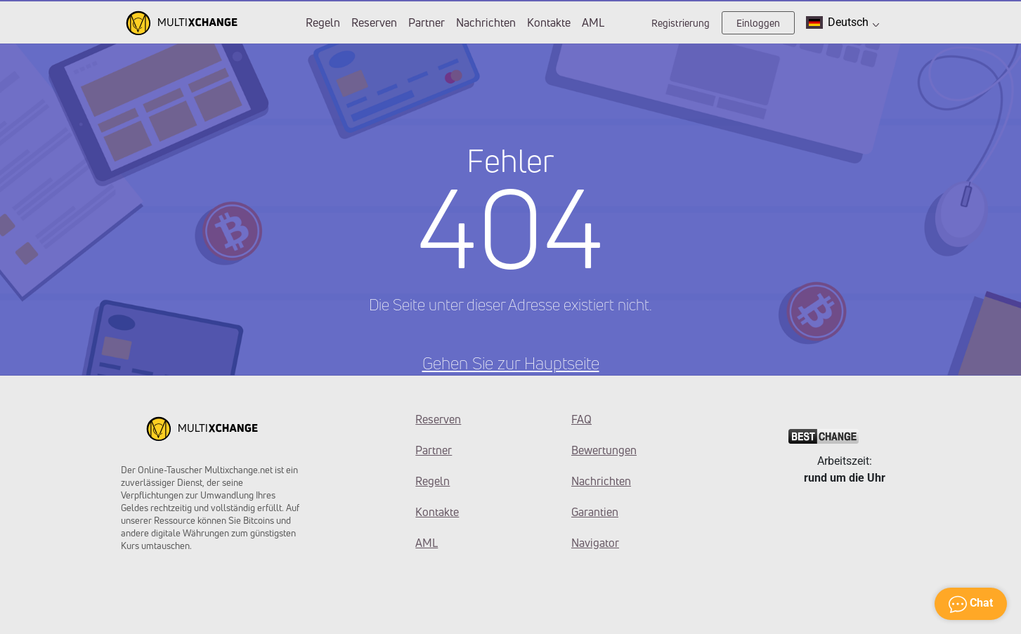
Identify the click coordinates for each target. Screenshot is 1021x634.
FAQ (581, 419)
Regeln (323, 22)
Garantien (594, 512)
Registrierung (680, 22)
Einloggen (758, 22)
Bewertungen (604, 450)
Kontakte (549, 22)
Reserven (374, 22)
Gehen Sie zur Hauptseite (510, 363)
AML (593, 22)
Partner (426, 22)
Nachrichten (486, 22)
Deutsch (842, 22)
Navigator (595, 542)
